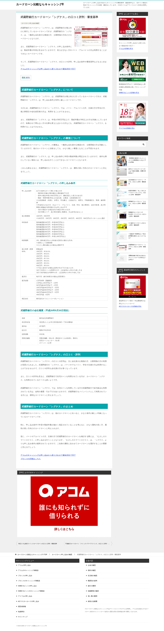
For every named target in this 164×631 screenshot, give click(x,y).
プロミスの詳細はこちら (31, 459)
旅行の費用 (92, 586)
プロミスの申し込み (25, 575)
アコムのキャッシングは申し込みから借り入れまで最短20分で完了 (48, 69)
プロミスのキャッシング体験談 (29, 581)
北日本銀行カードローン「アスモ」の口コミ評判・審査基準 (137, 182)
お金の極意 (92, 565)
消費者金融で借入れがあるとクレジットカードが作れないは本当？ (137, 257)
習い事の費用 (92, 596)
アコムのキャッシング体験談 (28, 570)
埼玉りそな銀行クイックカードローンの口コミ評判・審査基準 (37, 543)
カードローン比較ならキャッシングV (44, 3)
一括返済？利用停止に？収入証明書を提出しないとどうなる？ (137, 236)
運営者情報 (22, 606)
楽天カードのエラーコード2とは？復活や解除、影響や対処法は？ (137, 171)
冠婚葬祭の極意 (93, 591)
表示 (27, 78)
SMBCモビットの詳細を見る (129, 92)
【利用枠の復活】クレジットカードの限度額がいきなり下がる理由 (137, 160)
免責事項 (21, 611)
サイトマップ (23, 617)
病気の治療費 (92, 601)
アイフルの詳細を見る (127, 128)
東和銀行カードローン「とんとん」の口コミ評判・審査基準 (137, 203)
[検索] (132, 144)
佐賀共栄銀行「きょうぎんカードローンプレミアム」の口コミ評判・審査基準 (137, 192)
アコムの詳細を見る (126, 48)
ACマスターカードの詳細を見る (130, 306)
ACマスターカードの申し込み (28, 601)
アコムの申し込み (24, 565)
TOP (32, 554)
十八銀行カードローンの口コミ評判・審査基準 (137, 224)
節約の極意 (92, 570)
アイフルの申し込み (25, 596)
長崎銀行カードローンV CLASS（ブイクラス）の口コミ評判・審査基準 (137, 214)
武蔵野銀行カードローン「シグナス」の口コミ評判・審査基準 (137, 247)
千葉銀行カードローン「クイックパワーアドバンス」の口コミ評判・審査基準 (88, 543)
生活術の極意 (92, 575)
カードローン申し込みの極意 (30, 23)
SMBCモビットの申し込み (27, 586)
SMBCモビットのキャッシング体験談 (31, 591)
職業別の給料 (92, 581)
